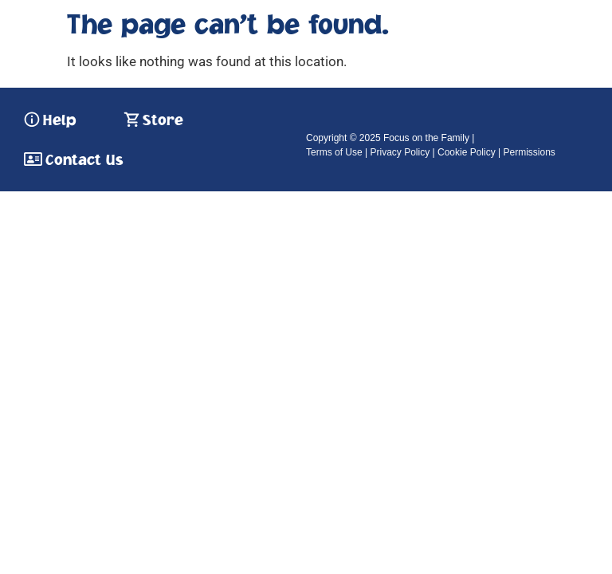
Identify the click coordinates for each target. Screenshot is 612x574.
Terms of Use (334, 152)
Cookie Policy (466, 152)
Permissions (529, 152)
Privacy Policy (400, 152)
